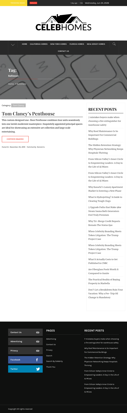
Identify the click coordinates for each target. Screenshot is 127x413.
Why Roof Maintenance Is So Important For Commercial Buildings (103, 135)
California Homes (39, 44)
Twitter (14, 369)
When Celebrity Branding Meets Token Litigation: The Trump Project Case (104, 235)
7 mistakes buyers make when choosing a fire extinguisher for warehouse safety (104, 121)
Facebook (15, 359)
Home (24, 44)
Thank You (50, 367)
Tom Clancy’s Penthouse (28, 113)
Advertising (16, 341)
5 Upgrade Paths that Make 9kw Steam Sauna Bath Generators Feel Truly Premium (104, 211)
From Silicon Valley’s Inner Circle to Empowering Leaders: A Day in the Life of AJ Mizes (105, 163)
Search (49, 356)
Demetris (41, 147)
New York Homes (58, 44)
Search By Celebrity (54, 361)
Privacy (14, 350)
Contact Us (63, 51)
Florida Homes (77, 44)
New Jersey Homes (96, 44)
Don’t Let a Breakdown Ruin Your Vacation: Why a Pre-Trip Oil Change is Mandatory (105, 293)
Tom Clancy (18, 105)
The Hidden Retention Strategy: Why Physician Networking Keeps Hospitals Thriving (105, 149)
